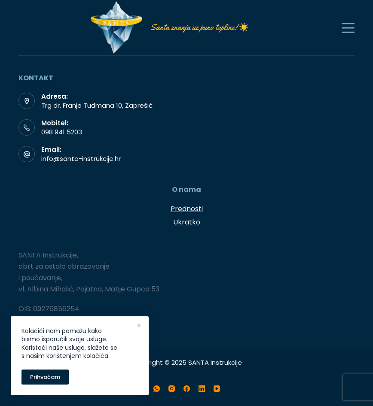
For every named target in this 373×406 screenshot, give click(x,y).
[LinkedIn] (202, 388)
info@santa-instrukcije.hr (81, 158)
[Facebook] (186, 388)
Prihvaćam (45, 377)
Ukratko (186, 222)
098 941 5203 (61, 131)
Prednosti (187, 209)
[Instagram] (171, 388)
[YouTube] (217, 388)
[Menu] (348, 27)
